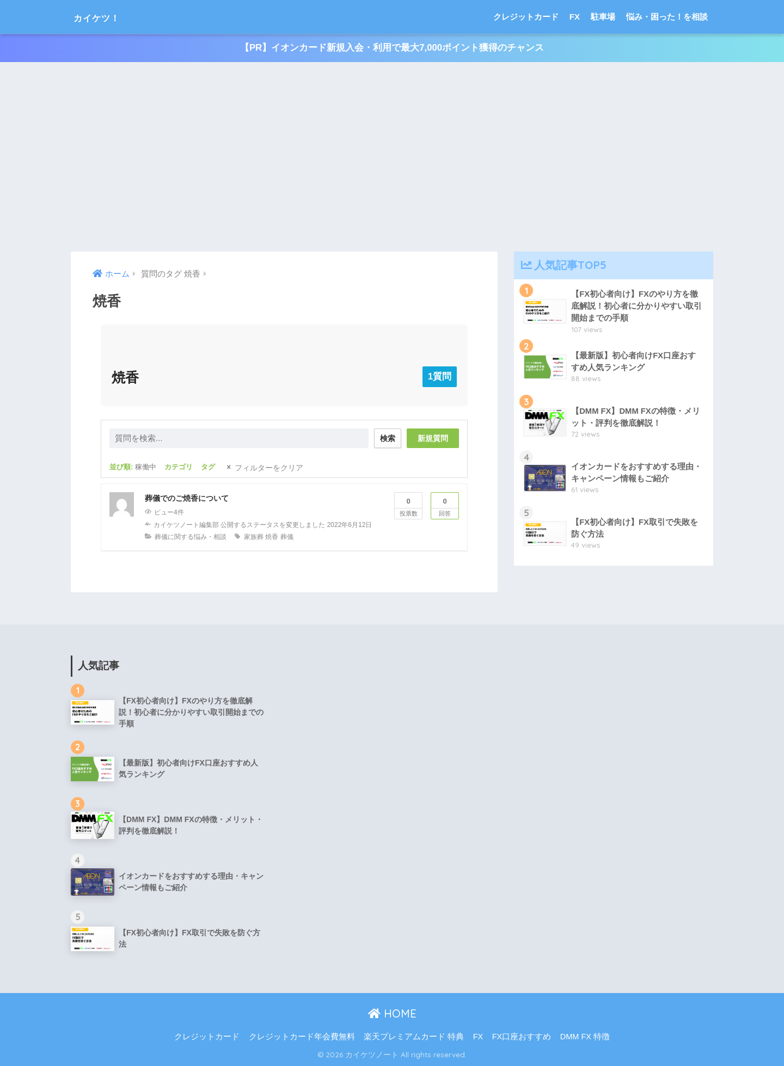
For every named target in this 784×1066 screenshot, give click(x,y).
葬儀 (286, 537)
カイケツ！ (107, 16)
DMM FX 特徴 (585, 1036)
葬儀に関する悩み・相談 (190, 537)
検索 (385, 438)
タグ (208, 467)
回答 (444, 505)
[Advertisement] (392, 157)
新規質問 (433, 438)
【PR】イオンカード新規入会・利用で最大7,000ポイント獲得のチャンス (392, 48)
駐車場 (603, 16)
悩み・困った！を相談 (667, 16)
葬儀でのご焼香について (187, 498)
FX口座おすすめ (522, 1036)
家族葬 (254, 537)
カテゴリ (178, 467)
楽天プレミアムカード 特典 (414, 1036)
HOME (392, 1013)
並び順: (132, 467)
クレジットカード (526, 16)
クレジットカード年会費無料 (302, 1036)
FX (574, 16)
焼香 (271, 537)
